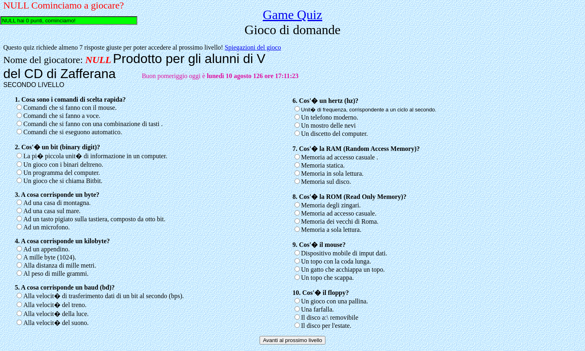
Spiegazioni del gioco (253, 47)
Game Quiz (293, 14)
